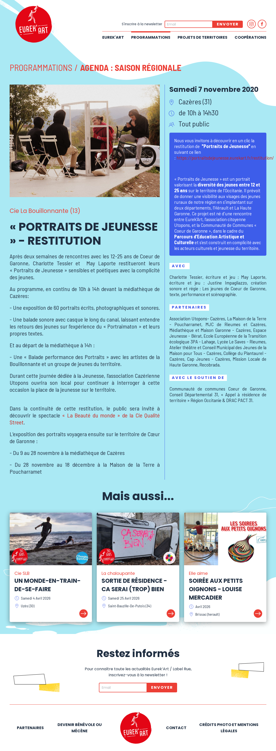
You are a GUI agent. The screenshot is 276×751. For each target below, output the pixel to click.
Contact (176, 728)
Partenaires (30, 728)
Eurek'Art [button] (113, 37)
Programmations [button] (150, 37)
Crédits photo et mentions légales (228, 728)
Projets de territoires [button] (202, 37)
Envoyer (228, 24)
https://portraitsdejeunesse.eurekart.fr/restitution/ (225, 158)
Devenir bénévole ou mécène (80, 728)
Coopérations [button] (250, 37)
